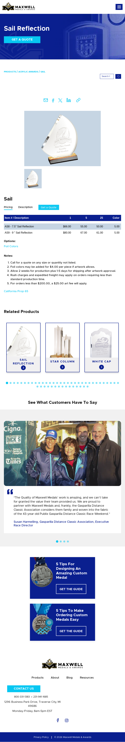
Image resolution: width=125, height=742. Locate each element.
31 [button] (114, 383)
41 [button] (66, 387)
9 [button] (36, 383)
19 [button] (71, 383)
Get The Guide (71, 589)
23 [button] (86, 383)
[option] (62, 138)
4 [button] (18, 383)
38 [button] (55, 387)
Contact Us (24, 688)
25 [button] (93, 383)
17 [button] (64, 383)
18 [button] (68, 383)
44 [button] (77, 387)
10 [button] (39, 383)
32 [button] (118, 383)
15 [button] (57, 383)
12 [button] (46, 383)
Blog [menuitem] (69, 677)
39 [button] (59, 387)
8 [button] (32, 383)
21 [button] (79, 383)
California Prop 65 (16, 291)
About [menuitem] (55, 677)
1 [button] (7, 383)
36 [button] (48, 387)
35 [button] (45, 387)
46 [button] (84, 387)
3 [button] (14, 383)
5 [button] (21, 383)
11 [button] (43, 383)
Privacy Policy (41, 737)
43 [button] (73, 387)
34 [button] (41, 387)
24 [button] (89, 383)
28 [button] (104, 383)
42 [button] (70, 387)
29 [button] (107, 383)
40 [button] (62, 387)
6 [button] (25, 383)
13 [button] (50, 383)
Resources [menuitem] (87, 677)
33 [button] (37, 387)
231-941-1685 (40, 697)
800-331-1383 (22, 697)
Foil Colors (11, 246)
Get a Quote (22, 39)
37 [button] (52, 387)
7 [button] (28, 383)
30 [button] (111, 383)
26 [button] (96, 383)
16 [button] (61, 383)
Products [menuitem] (10, 72)
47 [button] (88, 387)
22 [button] (82, 383)
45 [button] (80, 387)
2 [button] (11, 383)
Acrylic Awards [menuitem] (28, 72)
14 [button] (54, 383)
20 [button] (75, 383)
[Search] (107, 76)
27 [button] (100, 383)
